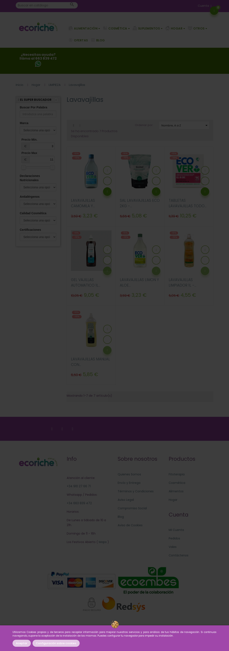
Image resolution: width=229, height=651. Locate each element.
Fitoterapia (177, 474)
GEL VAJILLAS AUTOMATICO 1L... (85, 282)
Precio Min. (38, 144)
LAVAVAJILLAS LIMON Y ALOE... (139, 282)
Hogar (173, 500)
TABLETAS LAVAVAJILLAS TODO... (187, 203)
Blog (121, 517)
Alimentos (176, 491)
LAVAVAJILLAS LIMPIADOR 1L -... (182, 282)
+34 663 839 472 (79, 503)
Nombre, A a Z (185, 125)
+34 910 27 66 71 (79, 486)
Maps (102, 542)
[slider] (23, 167)
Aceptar (21, 643)
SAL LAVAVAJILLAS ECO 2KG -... (140, 203)
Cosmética (177, 483)
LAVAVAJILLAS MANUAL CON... (90, 362)
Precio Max (38, 157)
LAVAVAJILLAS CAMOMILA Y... (83, 203)
